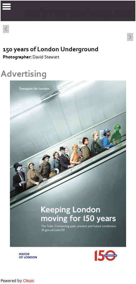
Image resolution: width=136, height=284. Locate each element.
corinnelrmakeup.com (80, 12)
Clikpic (28, 280)
